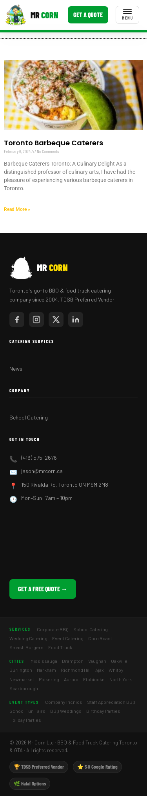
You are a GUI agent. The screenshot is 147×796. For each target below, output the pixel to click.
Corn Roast (100, 638)
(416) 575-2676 (39, 457)
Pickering (49, 679)
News (15, 368)
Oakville (119, 661)
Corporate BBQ (53, 629)
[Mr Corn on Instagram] (36, 319)
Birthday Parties (103, 711)
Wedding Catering (28, 638)
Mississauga (44, 661)
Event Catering (67, 638)
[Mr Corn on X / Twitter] (56, 319)
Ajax (99, 670)
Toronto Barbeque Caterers (53, 143)
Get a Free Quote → (42, 589)
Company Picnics (63, 702)
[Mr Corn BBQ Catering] (31, 15)
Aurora (71, 679)
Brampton (72, 661)
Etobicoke (94, 679)
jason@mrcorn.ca (42, 471)
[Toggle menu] (127, 15)
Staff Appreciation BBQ (111, 702)
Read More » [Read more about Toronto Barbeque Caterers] (17, 209)
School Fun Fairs (27, 711)
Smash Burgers (26, 647)
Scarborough (23, 688)
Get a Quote (88, 14)
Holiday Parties (25, 720)
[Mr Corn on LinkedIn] (75, 319)
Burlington (20, 670)
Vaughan (97, 661)
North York (120, 679)
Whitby (116, 670)
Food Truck (60, 647)
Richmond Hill (76, 670)
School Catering (28, 417)
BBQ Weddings (66, 711)
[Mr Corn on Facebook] (16, 319)
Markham (46, 670)
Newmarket (21, 679)
